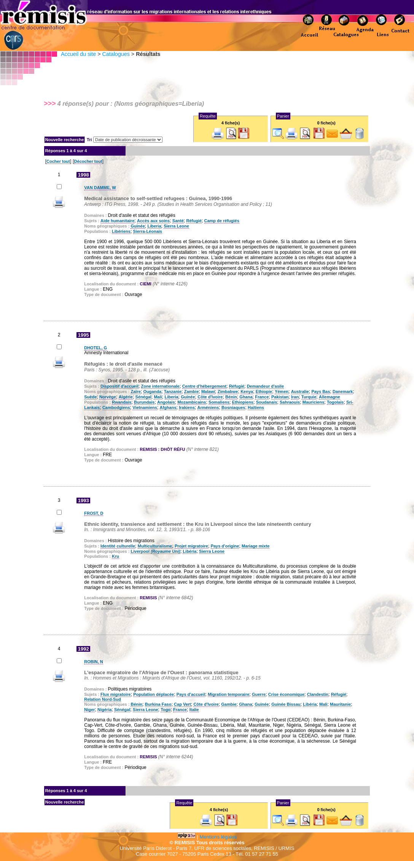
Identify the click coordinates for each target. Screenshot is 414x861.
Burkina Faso (158, 704)
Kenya (246, 391)
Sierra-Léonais (147, 231)
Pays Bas (320, 391)
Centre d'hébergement (204, 386)
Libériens (121, 231)
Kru (115, 556)
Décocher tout (88, 161)
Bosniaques (233, 407)
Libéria (189, 551)
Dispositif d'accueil (119, 386)
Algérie (126, 397)
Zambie (191, 391)
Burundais (144, 402)
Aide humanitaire (117, 220)
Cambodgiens (116, 407)
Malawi (208, 391)
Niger (89, 709)
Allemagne (329, 397)
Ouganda (152, 391)
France (262, 397)
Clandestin (317, 694)
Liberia (154, 226)
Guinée (138, 226)
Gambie (228, 704)
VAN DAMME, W (100, 187)
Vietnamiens (144, 407)
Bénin (231, 397)
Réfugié (193, 220)
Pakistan (279, 397)
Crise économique (286, 694)
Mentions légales (218, 837)
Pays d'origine (225, 546)
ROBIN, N (93, 661)
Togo (165, 709)
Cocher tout (58, 161)
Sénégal (143, 397)
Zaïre (135, 391)
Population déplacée (153, 694)
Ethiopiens (242, 402)
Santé (178, 220)
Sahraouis (290, 402)
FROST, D (93, 513)
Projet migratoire (191, 546)
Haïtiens (256, 407)
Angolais (166, 402)
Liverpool (155, 551)
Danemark (343, 391)
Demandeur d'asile (265, 386)
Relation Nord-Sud (102, 699)
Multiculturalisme (155, 546)
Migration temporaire (228, 694)
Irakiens (187, 407)
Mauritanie (340, 704)
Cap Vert (182, 704)
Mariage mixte (255, 546)
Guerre (259, 694)
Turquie (309, 397)
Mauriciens (313, 402)
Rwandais (121, 402)
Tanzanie (173, 391)
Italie (194, 709)
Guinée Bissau (285, 704)
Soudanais (266, 402)
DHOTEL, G (95, 347)
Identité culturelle (117, 546)
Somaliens (219, 402)
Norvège (107, 397)
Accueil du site (78, 54)
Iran (295, 397)
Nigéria (104, 709)
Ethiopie (264, 391)
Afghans (168, 407)
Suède (90, 397)
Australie (300, 391)
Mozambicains (191, 402)
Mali (158, 397)
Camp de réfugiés (221, 220)
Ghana (245, 397)
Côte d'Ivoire (210, 397)
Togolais (335, 402)
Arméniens (208, 407)
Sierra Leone (176, 226)
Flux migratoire (115, 694)
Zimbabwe (228, 391)
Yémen (281, 391)
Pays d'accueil (191, 694)
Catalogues (115, 54)
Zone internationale (160, 386)
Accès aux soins (153, 220)
